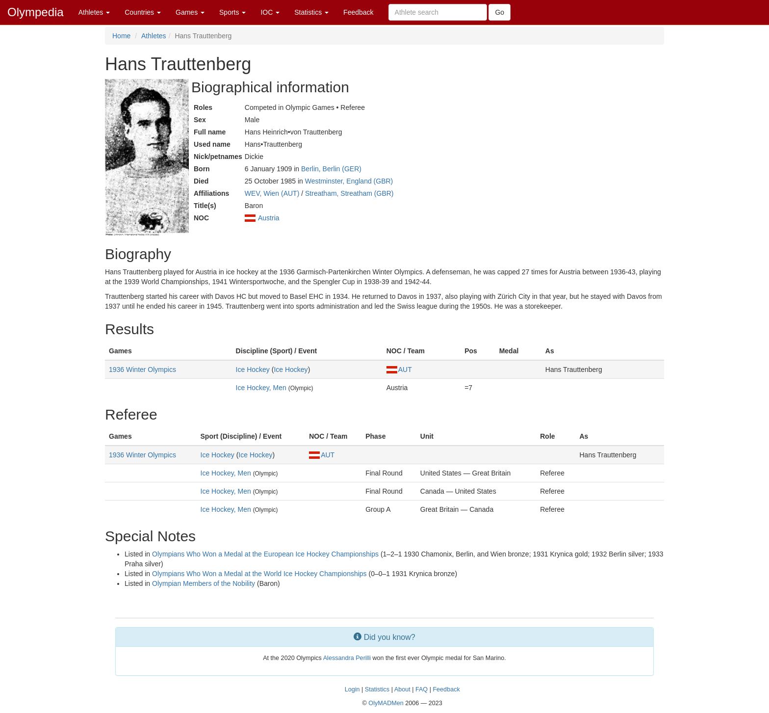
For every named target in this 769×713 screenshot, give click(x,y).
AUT (399, 369)
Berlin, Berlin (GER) (331, 169)
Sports (232, 12)
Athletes (94, 12)
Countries (143, 12)
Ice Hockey (253, 369)
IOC (270, 12)
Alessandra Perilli (347, 658)
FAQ (421, 689)
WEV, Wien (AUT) (272, 193)
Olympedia (35, 12)
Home (121, 36)
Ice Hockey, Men (261, 388)
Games (190, 12)
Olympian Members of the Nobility (203, 583)
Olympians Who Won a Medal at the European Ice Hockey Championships (265, 554)
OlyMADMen (385, 703)
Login (352, 689)
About (402, 689)
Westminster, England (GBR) (349, 181)
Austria (269, 218)
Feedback (358, 12)
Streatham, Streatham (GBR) (349, 193)
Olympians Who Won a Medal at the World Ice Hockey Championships (259, 574)
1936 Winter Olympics (142, 369)
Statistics (311, 12)
